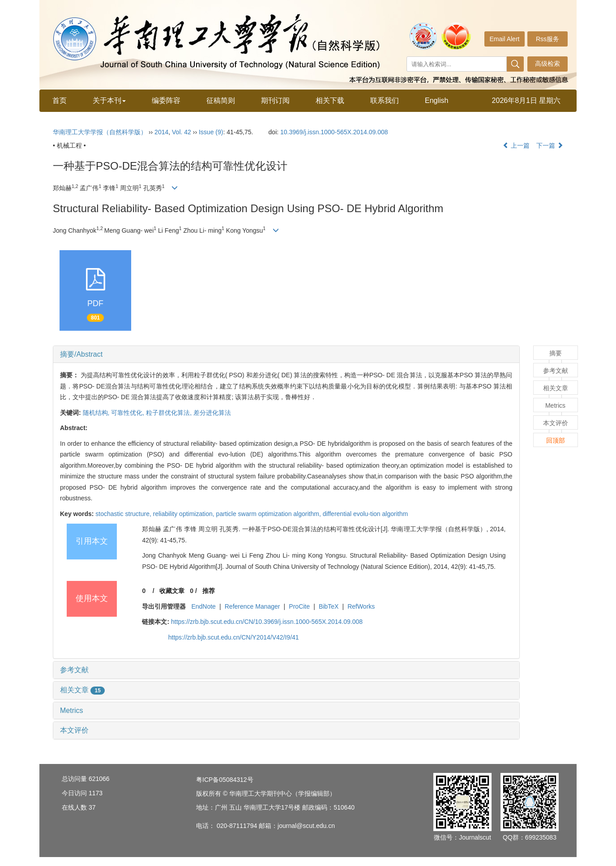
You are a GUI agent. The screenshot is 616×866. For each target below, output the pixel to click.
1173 (96, 793)
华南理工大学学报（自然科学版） (100, 132)
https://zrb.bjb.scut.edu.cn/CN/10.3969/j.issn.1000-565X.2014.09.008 (267, 621)
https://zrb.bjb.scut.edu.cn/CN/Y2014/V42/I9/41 (233, 637)
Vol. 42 (181, 132)
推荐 (208, 590)
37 (92, 807)
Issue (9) (211, 132)
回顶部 (555, 440)
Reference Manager (252, 606)
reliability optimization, (184, 513)
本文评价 (74, 730)
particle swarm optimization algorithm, (269, 513)
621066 (99, 778)
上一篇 (516, 145)
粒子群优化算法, (169, 412)
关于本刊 (109, 100)
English (436, 100)
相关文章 (82, 690)
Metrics (71, 710)
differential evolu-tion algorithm (365, 513)
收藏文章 (171, 590)
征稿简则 (220, 100)
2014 (161, 132)
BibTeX (328, 606)
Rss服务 (547, 39)
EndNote (203, 606)
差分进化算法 (212, 412)
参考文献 (74, 670)
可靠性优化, (128, 412)
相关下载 (330, 100)
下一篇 (549, 145)
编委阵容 (166, 100)
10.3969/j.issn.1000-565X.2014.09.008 (334, 132)
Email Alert (505, 39)
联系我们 (384, 100)
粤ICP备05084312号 (224, 779)
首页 (59, 100)
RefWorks (361, 606)
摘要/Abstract (81, 354)
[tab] (286, 354)
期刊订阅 (275, 100)
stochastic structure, (124, 513)
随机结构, (97, 412)
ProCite (299, 606)
